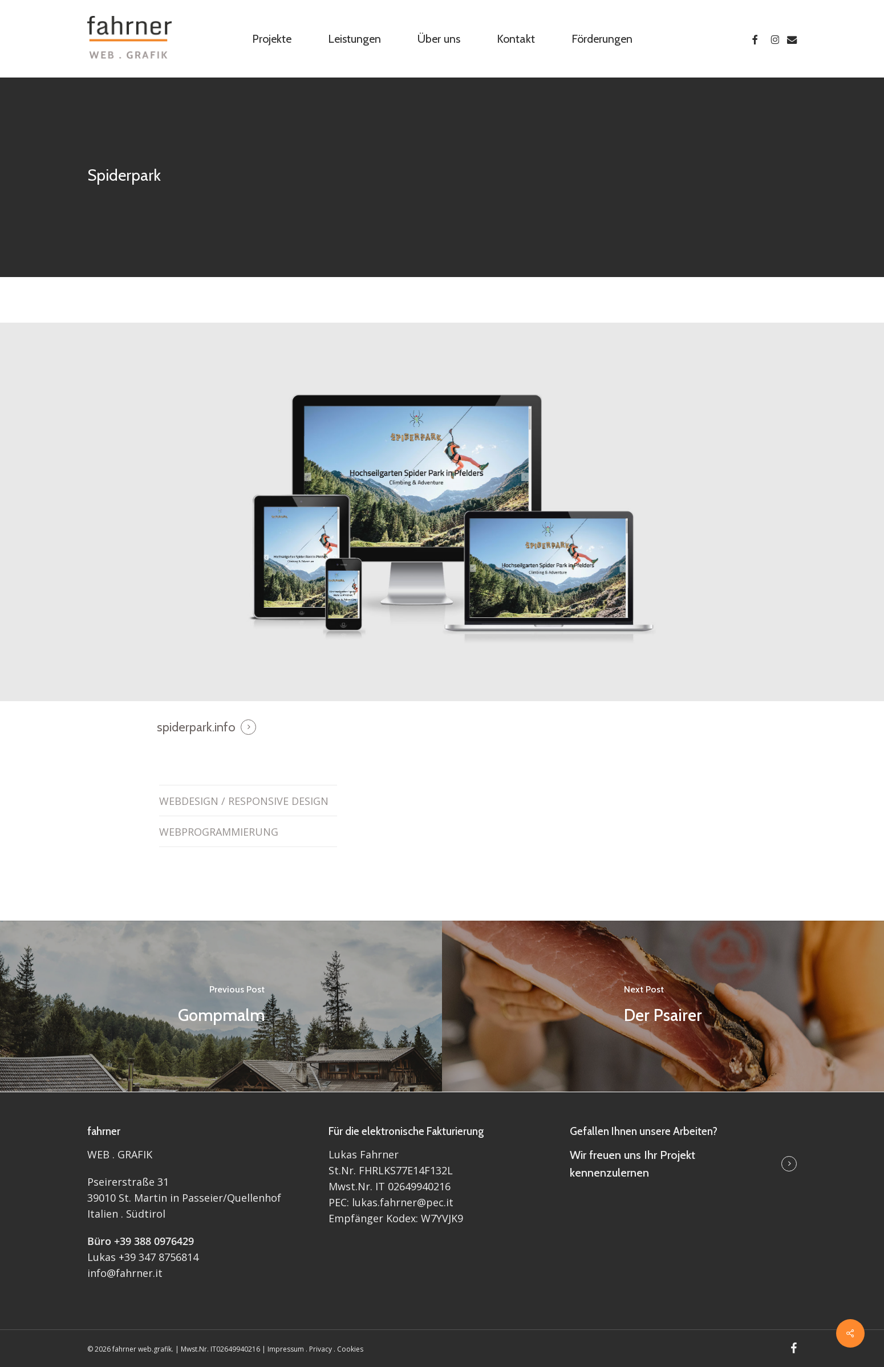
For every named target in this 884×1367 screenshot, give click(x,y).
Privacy (320, 1349)
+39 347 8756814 (158, 1257)
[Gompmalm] (221, 1006)
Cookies (350, 1349)
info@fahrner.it (125, 1273)
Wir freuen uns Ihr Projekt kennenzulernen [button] (632, 1163)
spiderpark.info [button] (196, 727)
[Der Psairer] (663, 1006)
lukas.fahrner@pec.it (402, 1202)
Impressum (285, 1349)
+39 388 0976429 (154, 1241)
